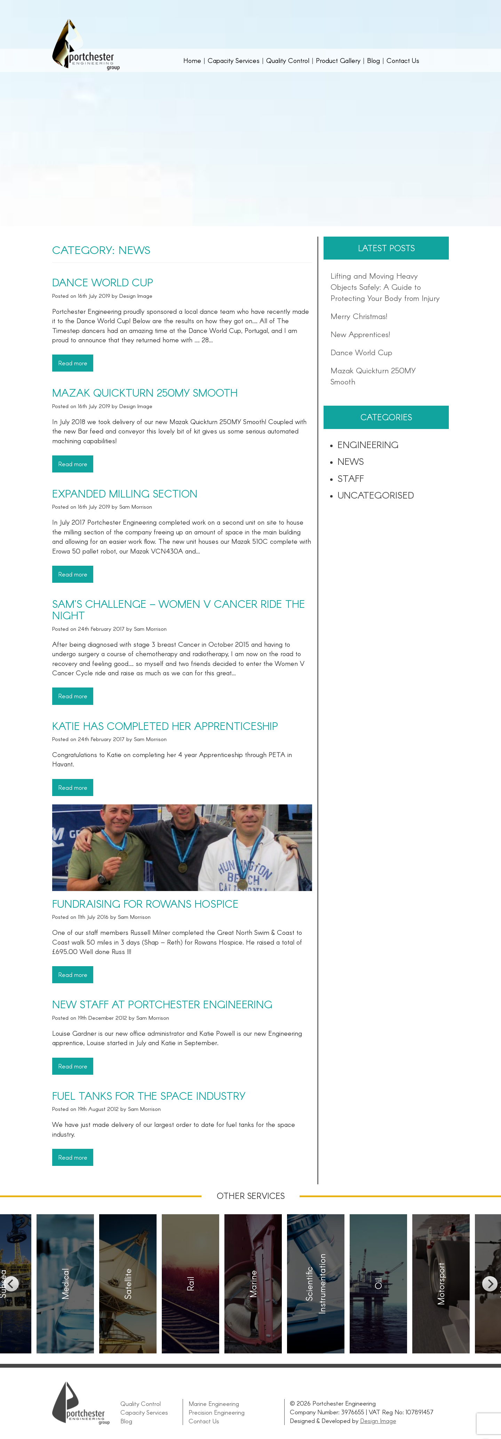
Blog (373, 60)
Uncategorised (375, 494)
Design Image (378, 1420)
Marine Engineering (213, 1403)
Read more (72, 363)
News (350, 461)
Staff (350, 478)
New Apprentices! (360, 334)
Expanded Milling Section (125, 493)
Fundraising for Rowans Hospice (145, 903)
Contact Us (403, 60)
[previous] (11, 1283)
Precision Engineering (216, 1412)
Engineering (368, 444)
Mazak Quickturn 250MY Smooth (145, 392)
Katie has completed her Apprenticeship (165, 726)
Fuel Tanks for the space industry (148, 1095)
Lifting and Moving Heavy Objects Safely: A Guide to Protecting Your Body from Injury (385, 286)
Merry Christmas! (359, 315)
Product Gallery (338, 60)
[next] (490, 1283)
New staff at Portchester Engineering (162, 1004)
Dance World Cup (102, 282)
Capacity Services (234, 60)
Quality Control (287, 60)
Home (192, 60)
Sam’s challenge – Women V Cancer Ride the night (178, 609)
